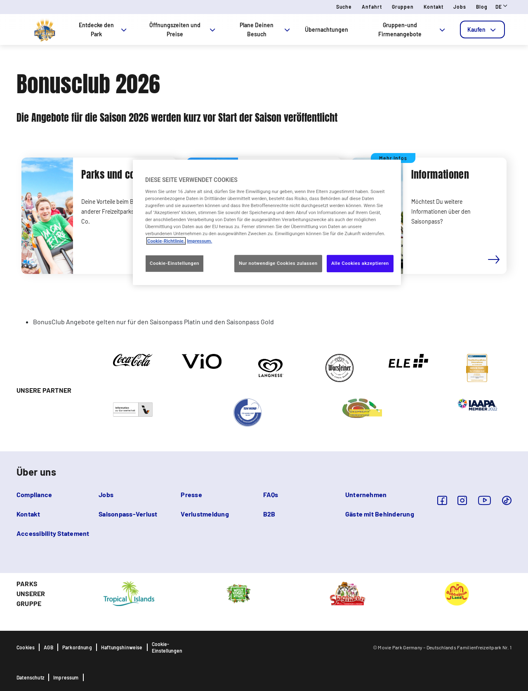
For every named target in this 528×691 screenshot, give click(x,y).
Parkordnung (77, 647)
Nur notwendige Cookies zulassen (278, 263)
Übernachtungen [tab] (326, 29)
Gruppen (403, 6)
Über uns (36, 472)
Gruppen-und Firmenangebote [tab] (412, 29)
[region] (267, 222)
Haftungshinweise (122, 647)
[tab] (482, 29)
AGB (48, 647)
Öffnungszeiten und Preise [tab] (183, 29)
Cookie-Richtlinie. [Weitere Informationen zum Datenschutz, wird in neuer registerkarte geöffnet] (166, 240)
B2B (269, 514)
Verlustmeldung (205, 514)
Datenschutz (30, 677)
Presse (191, 494)
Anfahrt (372, 6)
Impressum (66, 677)
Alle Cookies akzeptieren (360, 263)
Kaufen (482, 29)
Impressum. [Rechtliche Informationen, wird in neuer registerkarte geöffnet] (199, 240)
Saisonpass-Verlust (128, 514)
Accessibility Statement (53, 533)
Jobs (459, 6)
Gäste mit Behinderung (379, 514)
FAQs (270, 494)
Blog (482, 6)
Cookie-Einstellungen (167, 647)
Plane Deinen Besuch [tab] (266, 29)
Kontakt (433, 6)
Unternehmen (366, 494)
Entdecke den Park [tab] (103, 29)
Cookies (25, 647)
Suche (344, 6)
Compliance (34, 494)
